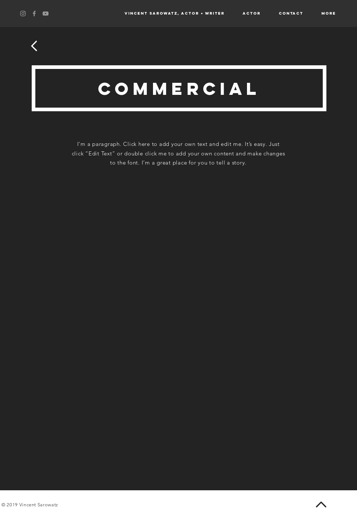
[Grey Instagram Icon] (23, 13)
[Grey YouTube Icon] (45, 13)
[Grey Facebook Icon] (34, 13)
